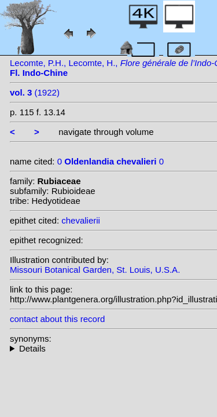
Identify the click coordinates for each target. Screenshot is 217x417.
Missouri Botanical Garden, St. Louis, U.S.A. (95, 270)
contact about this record (57, 319)
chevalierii (80, 220)
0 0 (110, 161)
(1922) (35, 92)
